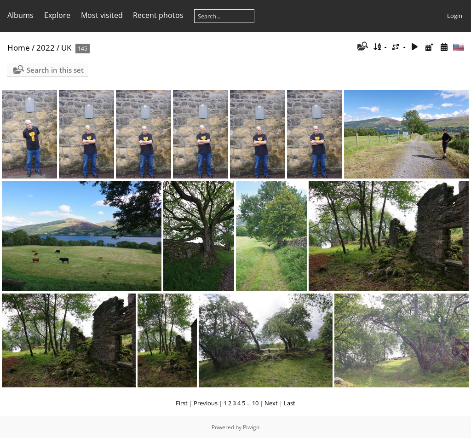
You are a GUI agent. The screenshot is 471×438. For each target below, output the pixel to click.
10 (255, 403)
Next (271, 403)
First (182, 403)
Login (454, 16)
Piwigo (251, 427)
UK (66, 47)
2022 (45, 47)
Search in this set (55, 70)
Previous (206, 403)
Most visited (102, 15)
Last (289, 403)
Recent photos (158, 15)
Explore (57, 15)
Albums (20, 15)
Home (18, 47)
